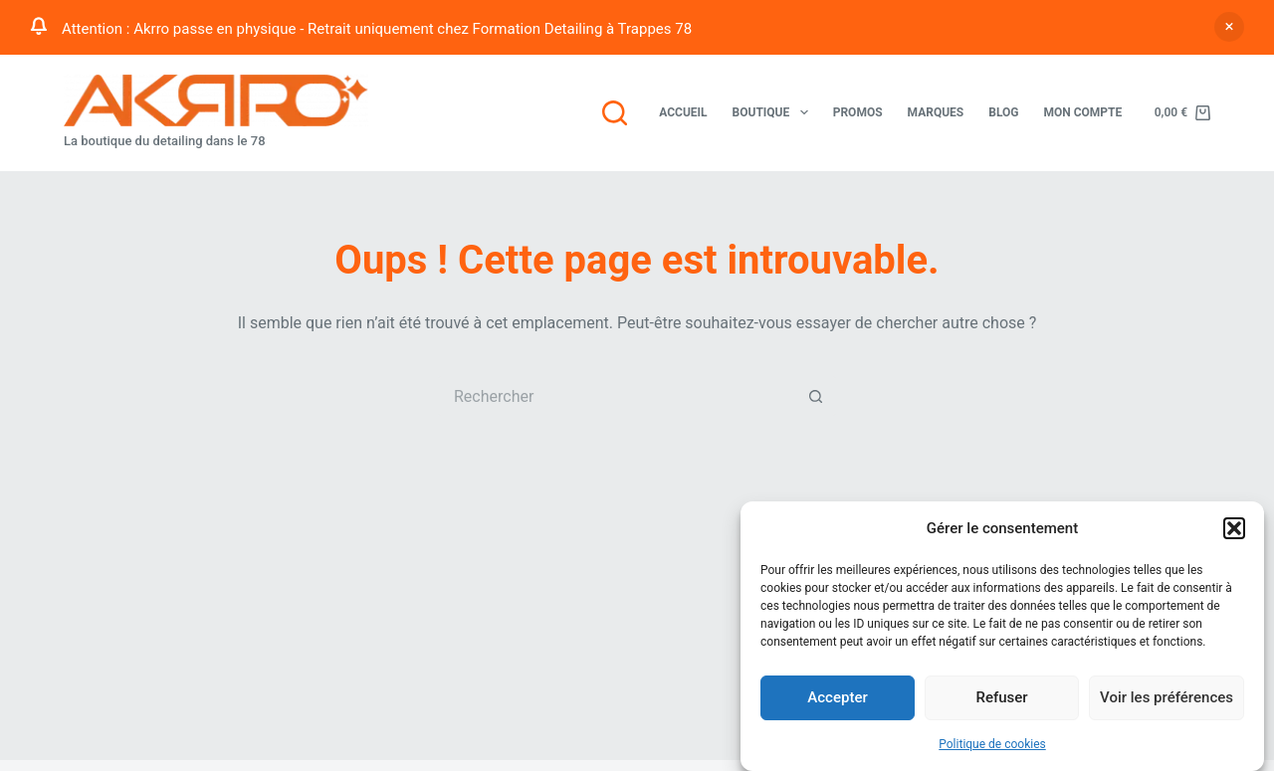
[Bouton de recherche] (816, 396)
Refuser (1001, 697)
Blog (1003, 112)
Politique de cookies (992, 744)
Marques (936, 112)
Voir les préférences (1166, 697)
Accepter (837, 697)
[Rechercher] (614, 112)
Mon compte (1082, 112)
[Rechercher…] (617, 396)
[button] (1234, 528)
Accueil (683, 112)
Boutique (774, 112)
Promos (858, 112)
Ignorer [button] (1229, 27)
